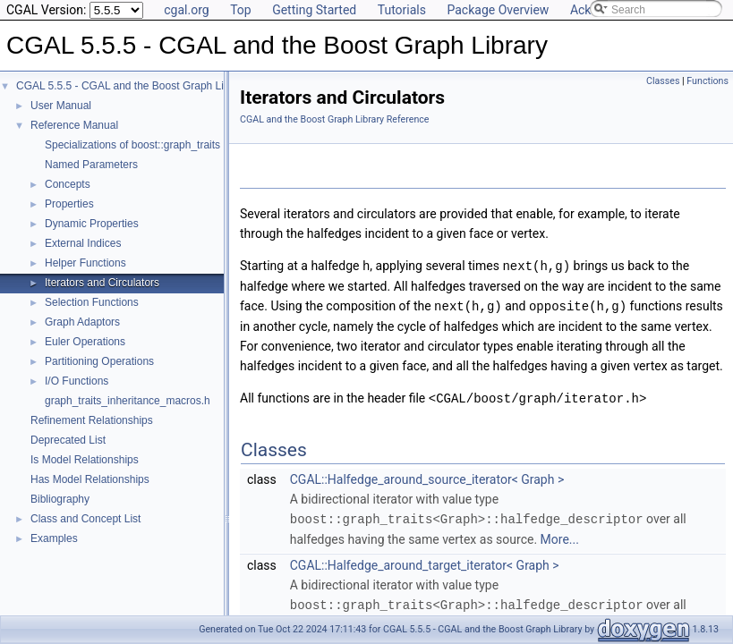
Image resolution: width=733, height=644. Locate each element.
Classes (662, 81)
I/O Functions (76, 381)
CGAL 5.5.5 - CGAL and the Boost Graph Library (132, 86)
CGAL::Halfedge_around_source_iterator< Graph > (427, 477)
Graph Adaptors (82, 322)
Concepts (67, 184)
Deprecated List (68, 440)
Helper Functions (85, 263)
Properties (69, 204)
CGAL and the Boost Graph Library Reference (335, 119)
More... (560, 536)
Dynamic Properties (92, 223)
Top (240, 10)
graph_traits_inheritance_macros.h (127, 400)
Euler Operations (85, 341)
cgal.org (186, 10)
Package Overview (498, 10)
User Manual (60, 105)
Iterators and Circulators (102, 282)
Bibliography (59, 499)
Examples (54, 538)
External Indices (83, 243)
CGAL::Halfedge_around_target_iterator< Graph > (424, 562)
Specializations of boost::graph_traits (132, 145)
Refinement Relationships (91, 420)
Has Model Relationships (89, 479)
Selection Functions (92, 302)
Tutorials (402, 10)
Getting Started (314, 10)
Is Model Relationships (84, 459)
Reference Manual (74, 125)
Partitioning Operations (99, 361)
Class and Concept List (85, 519)
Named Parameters (91, 164)
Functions (707, 81)
